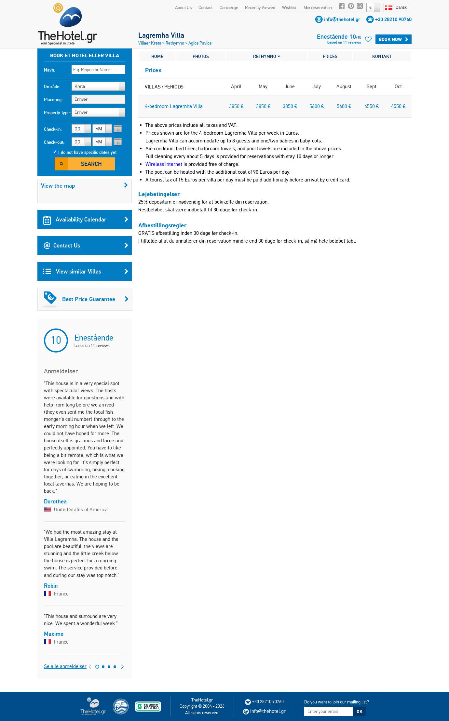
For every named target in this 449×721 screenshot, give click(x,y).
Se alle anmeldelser (65, 666)
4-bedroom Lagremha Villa (174, 106)
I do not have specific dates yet (87, 152)
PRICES (330, 56)
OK (359, 711)
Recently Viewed (260, 7)
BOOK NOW (393, 39)
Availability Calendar (86, 219)
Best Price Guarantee (85, 299)
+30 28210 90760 (393, 19)
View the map (84, 185)
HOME (157, 56)
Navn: (49, 70)
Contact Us (86, 245)
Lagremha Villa (161, 35)
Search (91, 163)
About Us (183, 7)
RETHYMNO (266, 56)
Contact (205, 7)
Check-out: (54, 142)
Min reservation (318, 7)
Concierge (229, 7)
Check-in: (53, 129)
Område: (52, 86)
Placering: (53, 99)
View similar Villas (86, 271)
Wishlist (289, 7)
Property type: (57, 112)
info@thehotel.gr (342, 19)
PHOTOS (201, 56)
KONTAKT (381, 56)
